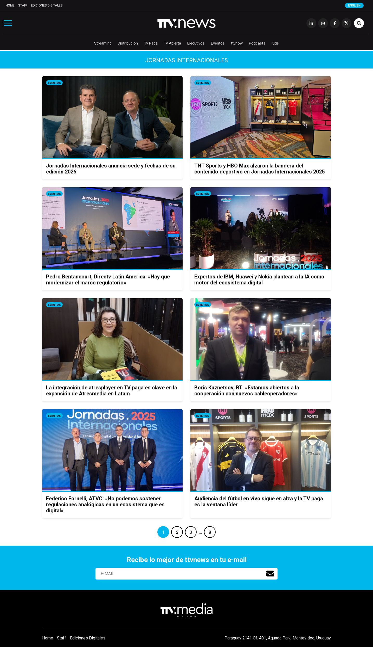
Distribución (128, 43)
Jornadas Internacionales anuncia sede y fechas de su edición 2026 (111, 169)
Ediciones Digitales (47, 5)
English (354, 5)
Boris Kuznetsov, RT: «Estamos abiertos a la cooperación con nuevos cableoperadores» (246, 390)
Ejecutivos (196, 43)
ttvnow (237, 43)
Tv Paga (151, 43)
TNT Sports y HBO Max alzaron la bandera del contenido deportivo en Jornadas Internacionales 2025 (259, 169)
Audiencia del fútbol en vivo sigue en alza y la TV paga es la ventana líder (258, 501)
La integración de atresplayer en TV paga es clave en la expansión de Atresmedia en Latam (111, 390)
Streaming (103, 43)
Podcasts (257, 43)
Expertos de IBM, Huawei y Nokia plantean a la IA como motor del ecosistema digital (259, 279)
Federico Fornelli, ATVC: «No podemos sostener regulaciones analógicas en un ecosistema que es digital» (105, 504)
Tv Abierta (172, 43)
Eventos (218, 43)
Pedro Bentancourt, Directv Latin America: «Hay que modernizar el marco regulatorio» (108, 279)
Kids (275, 43)
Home (10, 5)
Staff (22, 5)
